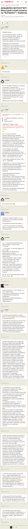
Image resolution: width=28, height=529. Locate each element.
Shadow (7, 212)
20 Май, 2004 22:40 (5, 77)
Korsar (12, 16)
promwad (7, 80)
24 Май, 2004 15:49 (5, 491)
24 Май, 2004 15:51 (4, 506)
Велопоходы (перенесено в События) (10, 5)
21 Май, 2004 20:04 (5, 209)
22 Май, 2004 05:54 (5, 234)
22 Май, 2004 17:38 (5, 281)
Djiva (6, 66)
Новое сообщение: (6, 16)
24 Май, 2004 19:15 (19, 16)
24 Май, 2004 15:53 (5, 522)
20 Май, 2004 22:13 (5, 63)
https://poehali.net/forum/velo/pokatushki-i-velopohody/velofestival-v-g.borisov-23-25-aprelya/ (13, 127)
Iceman (6, 284)
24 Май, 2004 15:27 (5, 337)
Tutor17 (6, 26)
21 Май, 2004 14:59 (4, 195)
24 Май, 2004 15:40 (5, 431)
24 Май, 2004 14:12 (4, 306)
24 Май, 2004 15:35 (5, 383)
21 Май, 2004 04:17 (4, 106)
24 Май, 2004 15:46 (5, 469)
